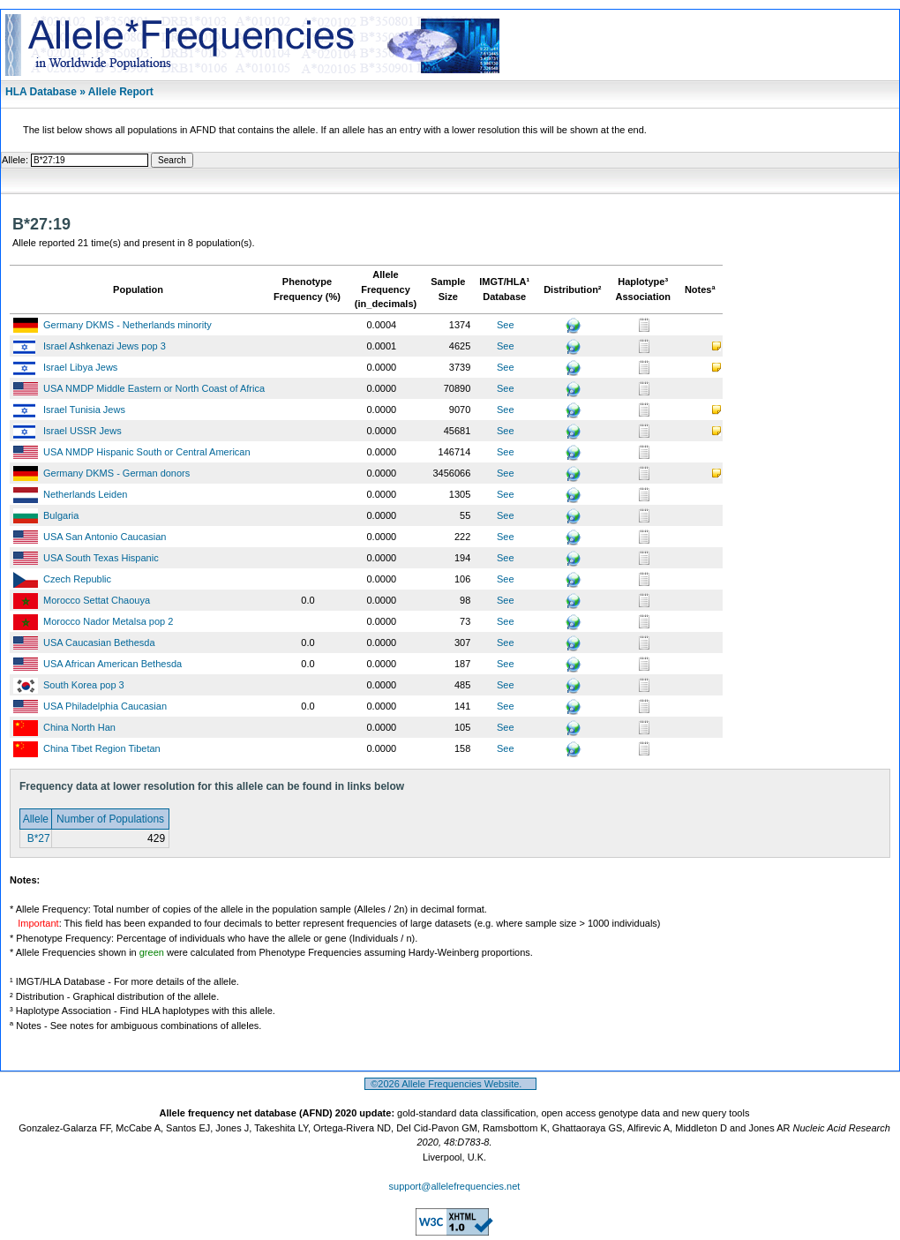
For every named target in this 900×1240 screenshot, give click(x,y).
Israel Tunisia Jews (84, 409)
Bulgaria (61, 515)
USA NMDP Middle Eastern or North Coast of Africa (154, 388)
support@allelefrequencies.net (455, 1186)
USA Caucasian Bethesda (99, 642)
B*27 (36, 838)
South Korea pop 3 (83, 685)
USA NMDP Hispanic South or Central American (147, 452)
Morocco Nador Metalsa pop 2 (108, 621)
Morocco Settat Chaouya (96, 600)
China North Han (79, 727)
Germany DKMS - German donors (116, 473)
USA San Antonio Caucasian (104, 536)
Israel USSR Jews (82, 430)
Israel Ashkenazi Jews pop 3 (104, 346)
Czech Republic (77, 579)
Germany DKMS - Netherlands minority (127, 324)
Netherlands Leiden (85, 494)
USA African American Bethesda (112, 663)
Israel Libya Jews (80, 367)
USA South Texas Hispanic (101, 557)
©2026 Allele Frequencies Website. (450, 1083)
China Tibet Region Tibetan (102, 748)
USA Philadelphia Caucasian (105, 706)
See (505, 324)
